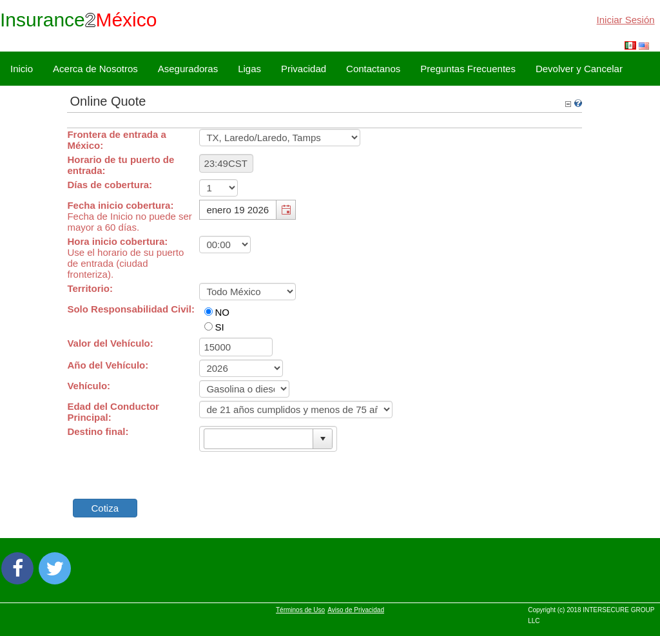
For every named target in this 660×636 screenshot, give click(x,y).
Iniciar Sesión (626, 19)
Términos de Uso (300, 609)
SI (219, 327)
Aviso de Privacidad (355, 609)
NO (222, 312)
